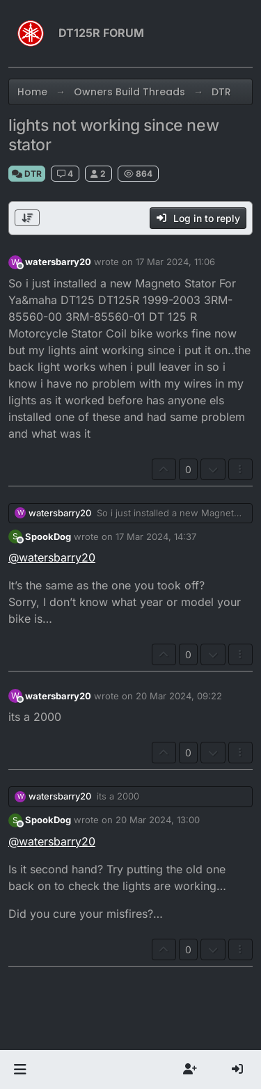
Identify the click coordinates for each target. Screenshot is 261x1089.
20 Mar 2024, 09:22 (179, 695)
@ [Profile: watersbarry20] (51, 557)
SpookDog (48, 536)
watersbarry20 (58, 261)
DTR (27, 173)
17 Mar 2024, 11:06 (175, 261)
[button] (20, 1069)
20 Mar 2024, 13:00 (158, 819)
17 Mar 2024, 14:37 (156, 536)
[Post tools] (240, 469)
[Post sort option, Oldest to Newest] (27, 217)
